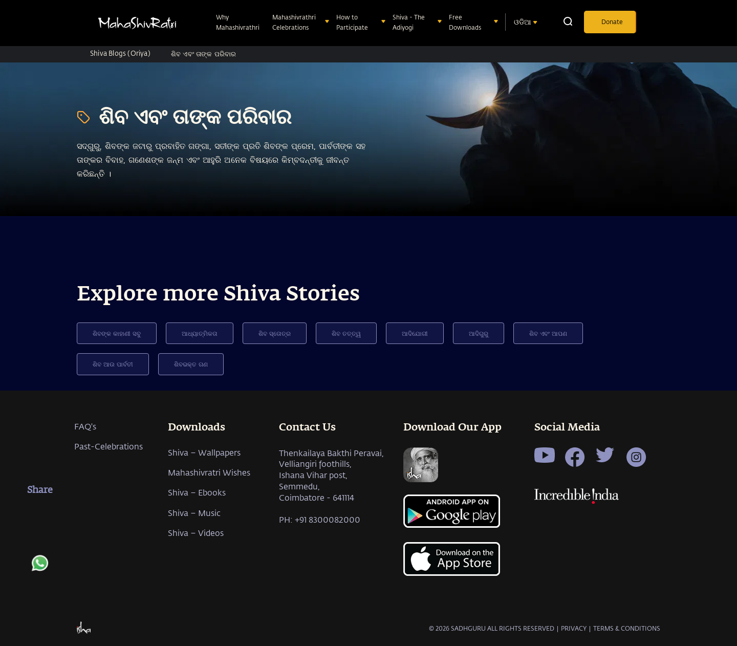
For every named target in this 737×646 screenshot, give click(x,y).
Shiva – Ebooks (197, 492)
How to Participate (353, 22)
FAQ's (85, 426)
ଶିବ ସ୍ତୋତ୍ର (274, 333)
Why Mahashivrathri (239, 22)
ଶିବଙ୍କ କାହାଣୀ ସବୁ (117, 333)
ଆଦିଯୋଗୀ (415, 333)
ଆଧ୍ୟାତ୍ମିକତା (200, 333)
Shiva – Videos (196, 532)
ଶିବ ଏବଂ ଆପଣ (548, 333)
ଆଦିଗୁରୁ (478, 333)
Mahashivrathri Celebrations (294, 22)
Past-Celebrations (108, 446)
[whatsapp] (40, 568)
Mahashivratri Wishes (209, 472)
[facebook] (40, 514)
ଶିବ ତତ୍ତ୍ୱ (346, 333)
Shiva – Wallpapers (204, 452)
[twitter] (40, 541)
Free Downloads (466, 22)
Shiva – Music (194, 512)
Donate (612, 21)
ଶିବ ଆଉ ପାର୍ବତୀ (113, 364)
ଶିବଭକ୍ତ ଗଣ (191, 364)
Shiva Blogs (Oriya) (120, 53)
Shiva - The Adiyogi (409, 22)
